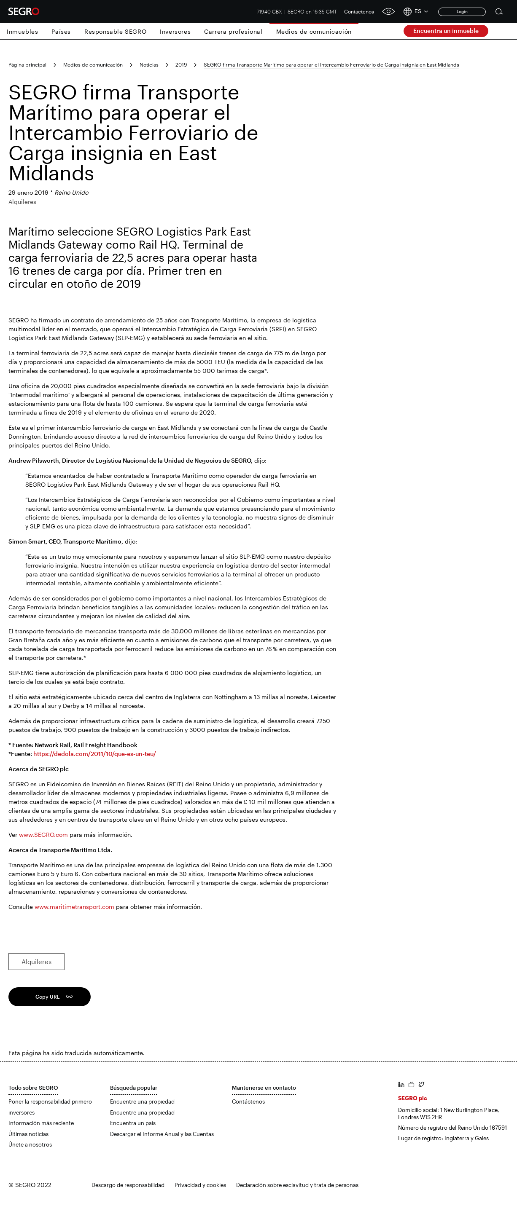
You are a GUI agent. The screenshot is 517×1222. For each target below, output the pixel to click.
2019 (181, 64)
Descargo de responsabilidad (128, 1185)
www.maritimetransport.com (74, 906)
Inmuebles (22, 31)
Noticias (149, 64)
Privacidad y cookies (200, 1185)
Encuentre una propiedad (142, 1101)
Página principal (27, 64)
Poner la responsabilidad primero (50, 1101)
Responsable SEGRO (115, 31)
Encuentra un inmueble (446, 30)
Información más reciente (41, 1123)
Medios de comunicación (314, 31)
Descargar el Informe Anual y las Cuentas (162, 1134)
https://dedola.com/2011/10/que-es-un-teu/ (94, 753)
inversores (21, 1112)
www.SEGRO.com (43, 834)
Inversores (175, 31)
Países (61, 31)
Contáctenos (359, 11)
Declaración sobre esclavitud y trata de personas (297, 1185)
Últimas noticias (28, 1134)
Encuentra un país (133, 1123)
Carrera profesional (233, 31)
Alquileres (36, 961)
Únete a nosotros (30, 1144)
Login (462, 11)
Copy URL (47, 997)
